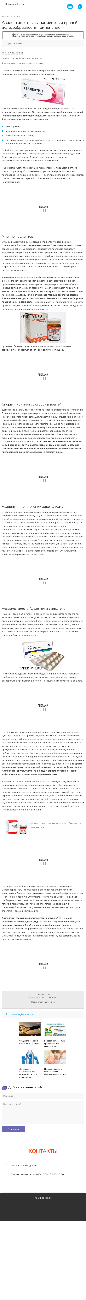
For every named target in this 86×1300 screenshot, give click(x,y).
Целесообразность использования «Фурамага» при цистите (55, 1072)
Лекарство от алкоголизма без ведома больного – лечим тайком (28, 1073)
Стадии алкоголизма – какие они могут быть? (29, 1042)
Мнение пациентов (12, 52)
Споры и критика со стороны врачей (22, 58)
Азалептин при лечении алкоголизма (22, 63)
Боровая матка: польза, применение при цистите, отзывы (54, 1044)
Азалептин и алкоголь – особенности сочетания (55, 825)
